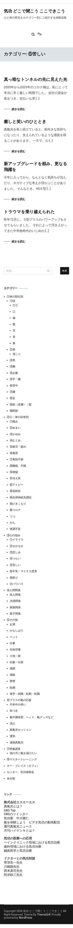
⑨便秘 (14, 472)
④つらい (15, 558)
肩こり (17, 353)
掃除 (12, 674)
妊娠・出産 (16, 662)
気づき (14, 710)
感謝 (12, 668)
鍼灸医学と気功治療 (18, 850)
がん (12, 522)
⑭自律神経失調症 (21, 497)
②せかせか (16, 546)
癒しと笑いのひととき (25, 121)
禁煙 (12, 681)
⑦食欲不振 (16, 459)
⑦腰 (12, 391)
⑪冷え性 (15, 478)
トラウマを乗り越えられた (29, 212)
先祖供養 (15, 649)
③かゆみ (15, 434)
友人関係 (15, 594)
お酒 (12, 624)
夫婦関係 (15, 600)
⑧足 (12, 398)
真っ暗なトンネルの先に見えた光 (35, 79)
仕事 (12, 643)
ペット (14, 637)
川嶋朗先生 (11, 866)
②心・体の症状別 (18, 417)
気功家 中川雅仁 (16, 818)
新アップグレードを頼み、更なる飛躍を (35, 167)
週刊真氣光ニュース (18, 826)
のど (15, 305)
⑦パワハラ (16, 583)
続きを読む (18, 109)
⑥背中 (14, 385)
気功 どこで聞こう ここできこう (34, 11)
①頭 (12, 300)
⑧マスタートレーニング (22, 759)
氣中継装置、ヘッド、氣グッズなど (31, 717)
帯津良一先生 (13, 862)
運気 (12, 736)
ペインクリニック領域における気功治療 (32, 842)
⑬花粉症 (15, 490)
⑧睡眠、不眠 (18, 465)
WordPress (25, 917)
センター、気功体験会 (20, 772)
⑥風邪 (14, 453)
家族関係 (15, 607)
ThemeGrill (43, 914)
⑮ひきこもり (18, 503)
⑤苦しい (15, 564)
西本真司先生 (13, 871)
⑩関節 (14, 410)
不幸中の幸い (18, 704)
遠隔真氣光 (16, 742)
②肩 (12, 349)
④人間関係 (13, 590)
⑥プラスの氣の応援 (19, 700)
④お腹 (14, 372)
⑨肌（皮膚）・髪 (21, 404)
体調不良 (15, 528)
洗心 (12, 723)
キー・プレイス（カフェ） (23, 765)
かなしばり (16, 630)
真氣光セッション (21, 729)
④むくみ (15, 440)
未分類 (11, 778)
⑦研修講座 (13, 748)
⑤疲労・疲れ (18, 446)
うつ (12, 516)
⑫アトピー (16, 484)
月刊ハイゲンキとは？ (19, 830)
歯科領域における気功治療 (22, 846)
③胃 (12, 360)
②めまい (15, 427)
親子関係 (15, 613)
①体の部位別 (15, 296)
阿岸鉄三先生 (13, 875)
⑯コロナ (15, 509)
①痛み (14, 421)
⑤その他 (12, 619)
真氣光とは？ (13, 806)
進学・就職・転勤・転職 (25, 693)
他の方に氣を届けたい (23, 753)
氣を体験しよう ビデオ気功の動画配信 (32, 822)
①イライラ (16, 539)
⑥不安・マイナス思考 (23, 571)
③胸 (12, 366)
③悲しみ (15, 552)
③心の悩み (13, 535)
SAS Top (10, 810)
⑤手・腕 (15, 379)
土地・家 (15, 655)
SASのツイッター (16, 814)
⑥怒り (14, 577)
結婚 (12, 687)
